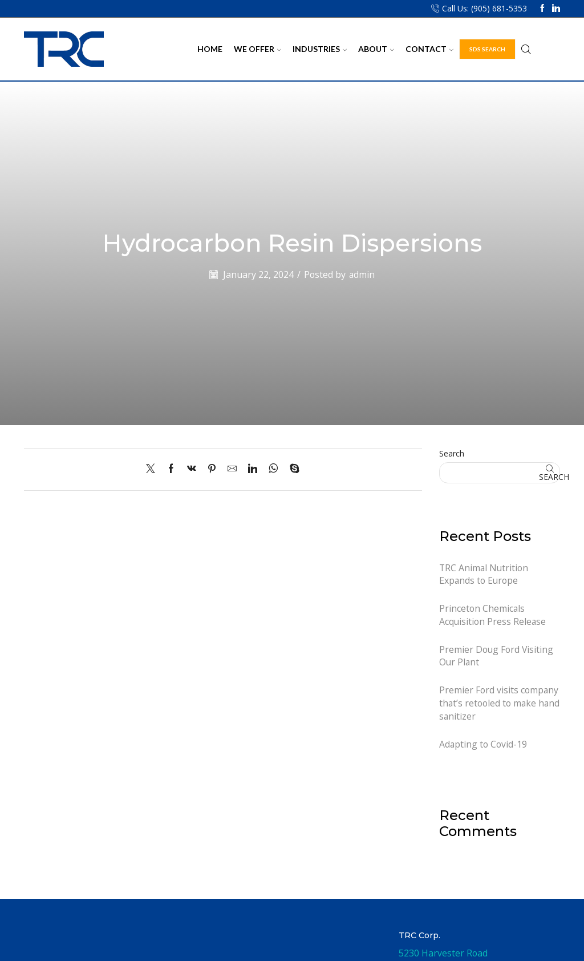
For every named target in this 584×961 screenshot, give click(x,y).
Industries (320, 49)
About (376, 49)
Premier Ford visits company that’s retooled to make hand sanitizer (499, 704)
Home (209, 49)
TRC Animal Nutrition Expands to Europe (484, 574)
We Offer (257, 49)
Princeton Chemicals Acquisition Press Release (493, 615)
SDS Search (487, 49)
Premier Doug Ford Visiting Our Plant (496, 656)
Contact (429, 49)
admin (362, 274)
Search (451, 453)
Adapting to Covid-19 (483, 744)
